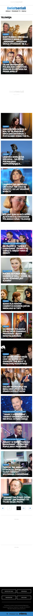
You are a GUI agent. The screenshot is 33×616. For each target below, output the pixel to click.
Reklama (24, 597)
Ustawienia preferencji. (8, 607)
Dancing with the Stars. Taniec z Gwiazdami (14, 243)
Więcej (24, 11)
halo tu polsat (7, 271)
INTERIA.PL (27, 607)
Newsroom (9, 597)
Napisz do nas (9, 591)
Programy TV (16, 11)
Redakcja (24, 591)
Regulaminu (26, 605)
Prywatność (16, 607)
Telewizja (6, 34)
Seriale (8, 11)
